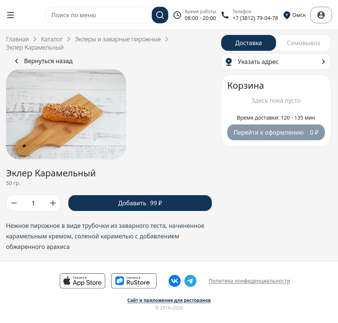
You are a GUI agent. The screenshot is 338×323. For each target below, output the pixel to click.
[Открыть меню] (10, 15)
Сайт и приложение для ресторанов (169, 300)
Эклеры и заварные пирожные (118, 39)
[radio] (248, 43)
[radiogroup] (276, 43)
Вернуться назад (42, 60)
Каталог (52, 39)
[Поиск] (160, 15)
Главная (17, 39)
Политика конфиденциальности (249, 280)
